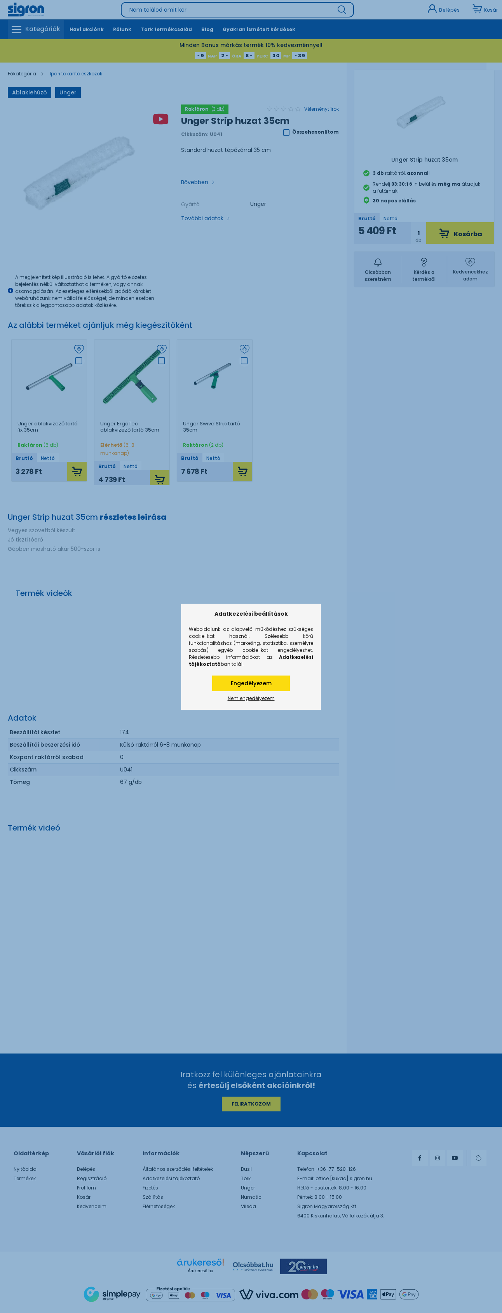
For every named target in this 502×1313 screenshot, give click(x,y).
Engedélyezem (251, 683)
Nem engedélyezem (251, 698)
